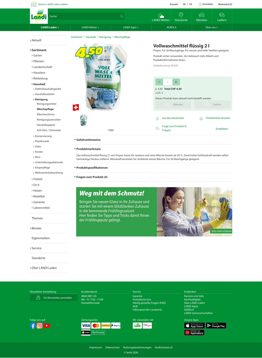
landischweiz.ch (164, 347)
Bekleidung (40, 78)
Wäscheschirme (46, 114)
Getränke (39, 202)
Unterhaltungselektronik (49, 162)
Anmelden (207, 4)
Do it (36, 185)
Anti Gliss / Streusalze (49, 130)
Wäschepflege (45, 109)
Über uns (210, 27)
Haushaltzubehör (45, 94)
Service (37, 248)
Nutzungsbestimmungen (137, 347)
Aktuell (36, 40)
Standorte (38, 258)
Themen (37, 218)
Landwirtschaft (42, 67)
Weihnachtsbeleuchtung (49, 172)
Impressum (95, 347)
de (184, 4)
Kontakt (174, 4)
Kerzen (39, 152)
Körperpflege (42, 167)
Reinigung (41, 99)
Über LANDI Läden (194, 303)
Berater (37, 228)
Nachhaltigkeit (192, 299)
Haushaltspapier (46, 125)
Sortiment (39, 50)
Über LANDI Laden (44, 268)
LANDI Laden (49, 27)
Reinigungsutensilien (49, 119)
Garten (37, 55)
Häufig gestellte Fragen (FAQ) (149, 303)
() (225, 4)
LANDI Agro (129, 27)
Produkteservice (142, 299)
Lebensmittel (41, 208)
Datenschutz (112, 347)
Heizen (37, 190)
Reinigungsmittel (46, 104)
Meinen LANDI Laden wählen (53, 4)
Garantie (137, 296)
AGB (135, 306)
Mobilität (39, 196)
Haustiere (39, 72)
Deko (38, 146)
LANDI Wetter (89, 27)
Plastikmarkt (42, 141)
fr (190, 4)
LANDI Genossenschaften (198, 313)
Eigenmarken (41, 238)
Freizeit (38, 179)
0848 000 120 (88, 296)
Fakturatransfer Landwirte (147, 309)
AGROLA (171, 27)
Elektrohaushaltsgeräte (48, 89)
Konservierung (43, 136)
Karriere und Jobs (194, 296)
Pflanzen (38, 61)
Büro (37, 157)
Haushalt (39, 84)
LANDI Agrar (191, 306)
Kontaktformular (90, 303)
